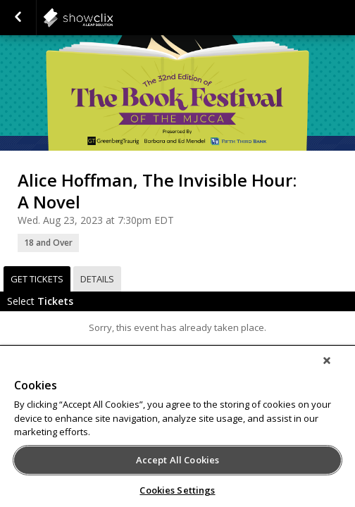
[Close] (336, 369)
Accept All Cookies (177, 459)
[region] (177, 431)
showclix (112, 17)
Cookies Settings (177, 490)
